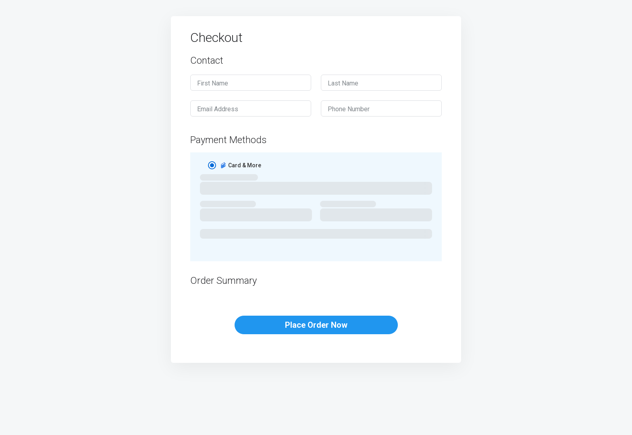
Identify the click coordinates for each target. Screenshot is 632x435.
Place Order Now (316, 325)
